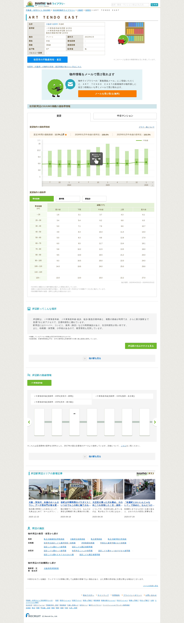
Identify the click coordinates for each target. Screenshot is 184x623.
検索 (155, 5)
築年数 (61, 199)
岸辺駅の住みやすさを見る (141, 346)
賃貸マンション (65, 600)
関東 (38, 608)
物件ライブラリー (95, 605)
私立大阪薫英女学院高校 (54, 539)
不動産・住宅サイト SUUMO (38, 10)
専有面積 (35, 199)
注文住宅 (29, 605)
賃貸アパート (77, 600)
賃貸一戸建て (87, 600)
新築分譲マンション (108, 600)
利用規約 (116, 595)
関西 (57, 608)
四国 (62, 608)
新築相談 (63, 605)
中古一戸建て (144, 600)
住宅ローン (84, 605)
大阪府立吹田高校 (77, 539)
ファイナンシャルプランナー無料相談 (116, 605)
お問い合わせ (151, 595)
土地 (152, 600)
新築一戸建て (134, 600)
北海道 (28, 608)
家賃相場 (97, 600)
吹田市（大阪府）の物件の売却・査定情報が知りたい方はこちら (54, 67)
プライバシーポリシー (132, 595)
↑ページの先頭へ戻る (150, 585)
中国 (66, 608)
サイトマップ (103, 595)
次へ (154, 422)
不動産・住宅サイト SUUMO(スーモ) (39, 600)
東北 (33, 608)
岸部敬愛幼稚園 (87, 543)
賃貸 (57, 600)
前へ (29, 422)
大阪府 (80, 10)
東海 (53, 608)
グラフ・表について (146, 127)
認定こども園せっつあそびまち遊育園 (114, 551)
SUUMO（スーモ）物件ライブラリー (45, 4)
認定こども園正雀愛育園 (82, 547)
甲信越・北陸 (45, 608)
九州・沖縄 (73, 608)
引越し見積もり (72, 605)
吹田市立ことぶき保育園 (82, 551)
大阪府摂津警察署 (51, 568)
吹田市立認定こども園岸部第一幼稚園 (60, 543)
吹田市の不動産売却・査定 (47, 59)
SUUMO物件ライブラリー (64, 10)
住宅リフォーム (39, 605)
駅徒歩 (87, 199)
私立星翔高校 (96, 539)
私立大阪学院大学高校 (117, 539)
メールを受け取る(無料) (107, 93)
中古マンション (122, 600)
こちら (123, 446)
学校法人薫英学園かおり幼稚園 (113, 543)
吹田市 (88, 10)
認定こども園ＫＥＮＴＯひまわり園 (59, 555)
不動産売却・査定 (52, 605)
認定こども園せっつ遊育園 (55, 547)
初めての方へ (88, 595)
